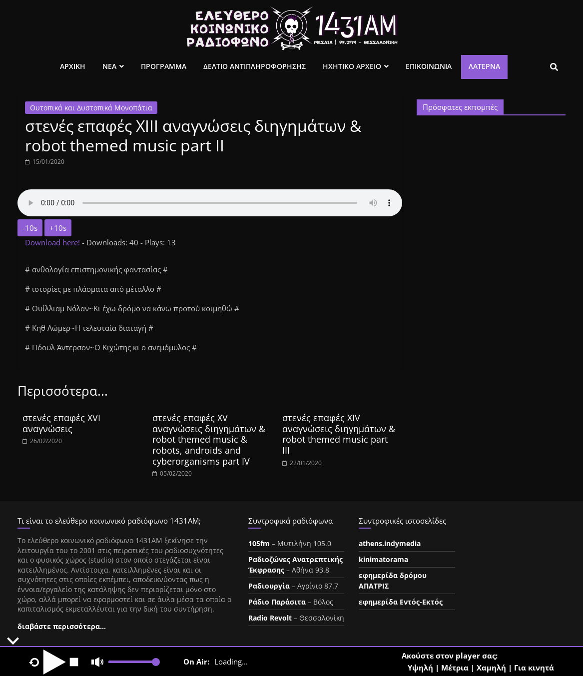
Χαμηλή (491, 668)
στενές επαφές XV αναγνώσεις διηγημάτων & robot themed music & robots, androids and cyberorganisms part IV (208, 439)
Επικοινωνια (429, 66)
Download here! (53, 242)
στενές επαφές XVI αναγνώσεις (61, 423)
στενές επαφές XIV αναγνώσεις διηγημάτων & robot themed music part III (338, 434)
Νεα (109, 66)
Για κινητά (534, 668)
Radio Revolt (270, 618)
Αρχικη (72, 66)
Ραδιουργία (269, 586)
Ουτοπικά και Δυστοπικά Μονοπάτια (91, 107)
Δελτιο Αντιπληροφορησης (254, 66)
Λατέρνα (484, 66)
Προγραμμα (163, 66)
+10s (57, 228)
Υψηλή (420, 668)
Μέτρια (455, 668)
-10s (29, 228)
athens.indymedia (390, 543)
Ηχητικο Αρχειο (352, 66)
